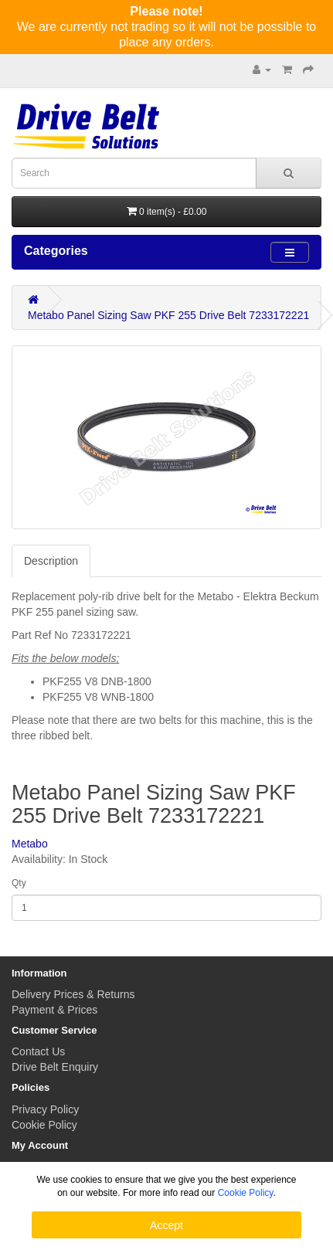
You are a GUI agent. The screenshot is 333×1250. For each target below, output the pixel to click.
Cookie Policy (44, 1125)
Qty (19, 883)
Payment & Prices (54, 1010)
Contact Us (38, 1051)
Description (51, 561)
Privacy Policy (45, 1109)
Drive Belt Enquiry (55, 1067)
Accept (166, 1225)
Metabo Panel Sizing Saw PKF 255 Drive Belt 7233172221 (168, 315)
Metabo (30, 843)
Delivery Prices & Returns (73, 994)
